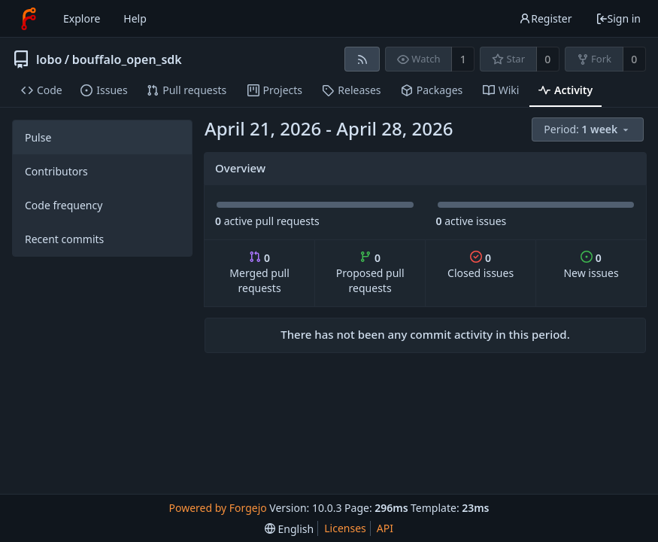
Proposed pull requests (370, 273)
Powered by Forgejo (218, 508)
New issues (590, 265)
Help (135, 18)
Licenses (345, 528)
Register (545, 18)
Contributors (56, 171)
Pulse (38, 137)
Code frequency (63, 205)
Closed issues (480, 265)
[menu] (589, 129)
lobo (49, 59)
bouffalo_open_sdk (127, 59)
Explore (81, 18)
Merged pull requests (259, 273)
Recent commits (64, 239)
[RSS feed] (362, 59)
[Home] (29, 18)
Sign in (618, 18)
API (385, 528)
